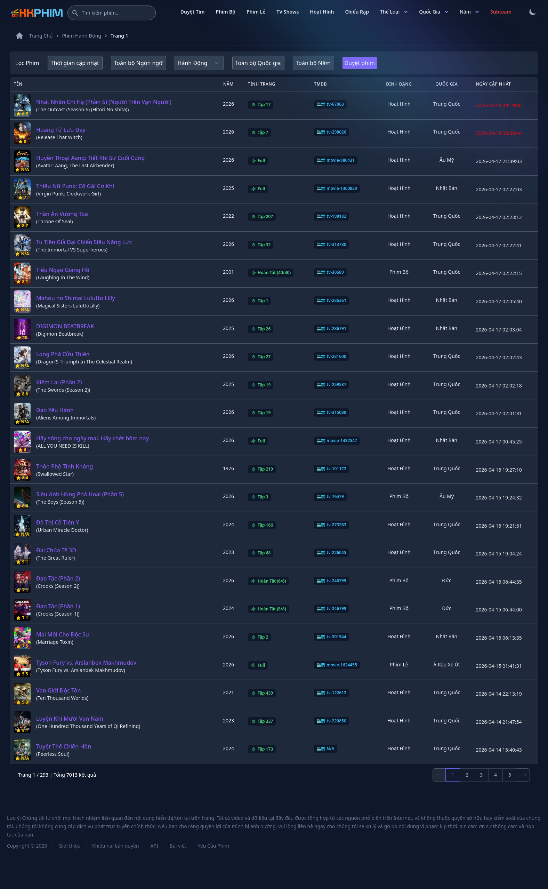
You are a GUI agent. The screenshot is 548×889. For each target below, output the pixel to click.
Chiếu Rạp (357, 11)
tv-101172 (331, 469)
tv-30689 (330, 272)
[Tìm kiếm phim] (111, 13)
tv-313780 (331, 244)
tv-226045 (331, 552)
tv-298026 (331, 132)
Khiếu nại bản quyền (115, 845)
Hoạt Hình (322, 11)
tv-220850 (331, 721)
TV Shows (287, 11)
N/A (325, 749)
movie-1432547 (337, 441)
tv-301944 (331, 637)
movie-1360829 (337, 188)
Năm (469, 11)
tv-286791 (331, 329)
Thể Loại (394, 11)
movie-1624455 (337, 665)
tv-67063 (330, 104)
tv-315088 (331, 412)
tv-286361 (331, 300)
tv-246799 (331, 581)
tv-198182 (331, 216)
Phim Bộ (225, 11)
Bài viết (178, 845)
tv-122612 (331, 693)
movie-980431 (336, 160)
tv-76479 (330, 496)
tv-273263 (331, 525)
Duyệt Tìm (192, 11)
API (154, 845)
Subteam (500, 11)
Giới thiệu (69, 845)
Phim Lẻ (256, 11)
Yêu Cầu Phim (213, 845)
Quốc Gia (434, 11)
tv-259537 (331, 385)
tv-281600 (331, 356)
